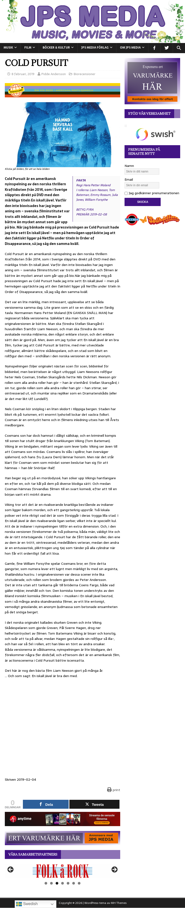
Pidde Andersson (53, 74)
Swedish (27, 904)
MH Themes (118, 903)
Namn (129, 165)
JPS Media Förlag (95, 47)
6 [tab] (73, 883)
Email (129, 179)
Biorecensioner (84, 74)
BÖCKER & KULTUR (56, 47)
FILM (27, 47)
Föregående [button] (10, 869)
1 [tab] (46, 883)
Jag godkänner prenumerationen (152, 193)
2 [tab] (51, 883)
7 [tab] (79, 883)
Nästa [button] (114, 869)
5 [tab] (68, 883)
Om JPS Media (130, 47)
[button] (179, 48)
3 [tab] (57, 883)
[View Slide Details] (62, 871)
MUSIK (8, 47)
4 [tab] (62, 883)
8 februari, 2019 (23, 74)
